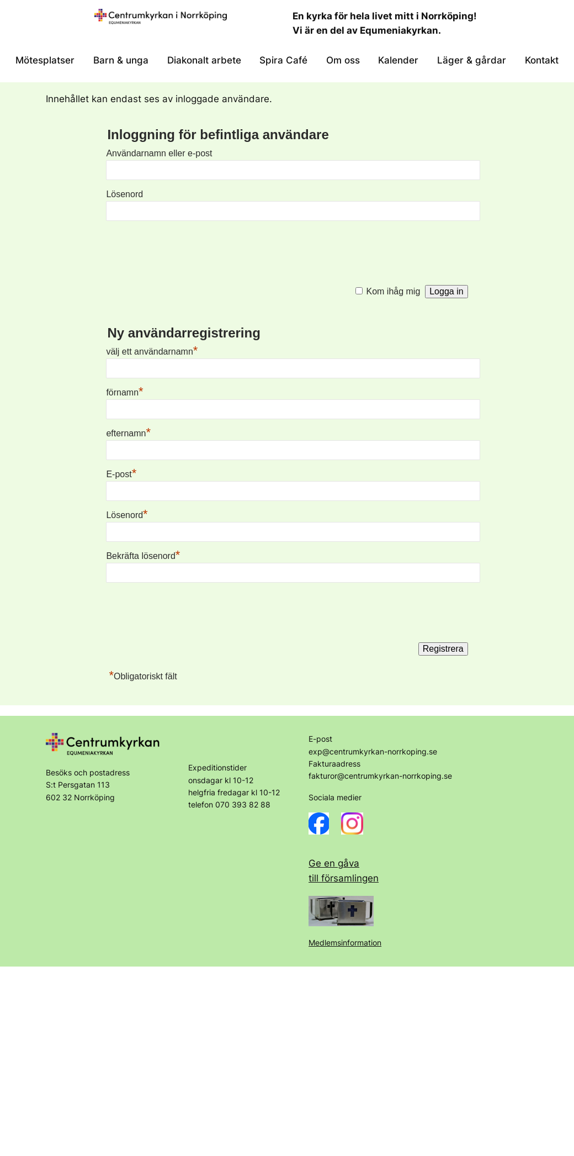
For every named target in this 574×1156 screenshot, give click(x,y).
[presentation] (190, 250)
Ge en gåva (334, 863)
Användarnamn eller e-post (159, 153)
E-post (121, 474)
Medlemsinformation (345, 942)
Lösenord (124, 194)
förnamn (124, 392)
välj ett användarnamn (152, 351)
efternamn (128, 433)
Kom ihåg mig (393, 291)
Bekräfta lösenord (143, 556)
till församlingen (344, 878)
